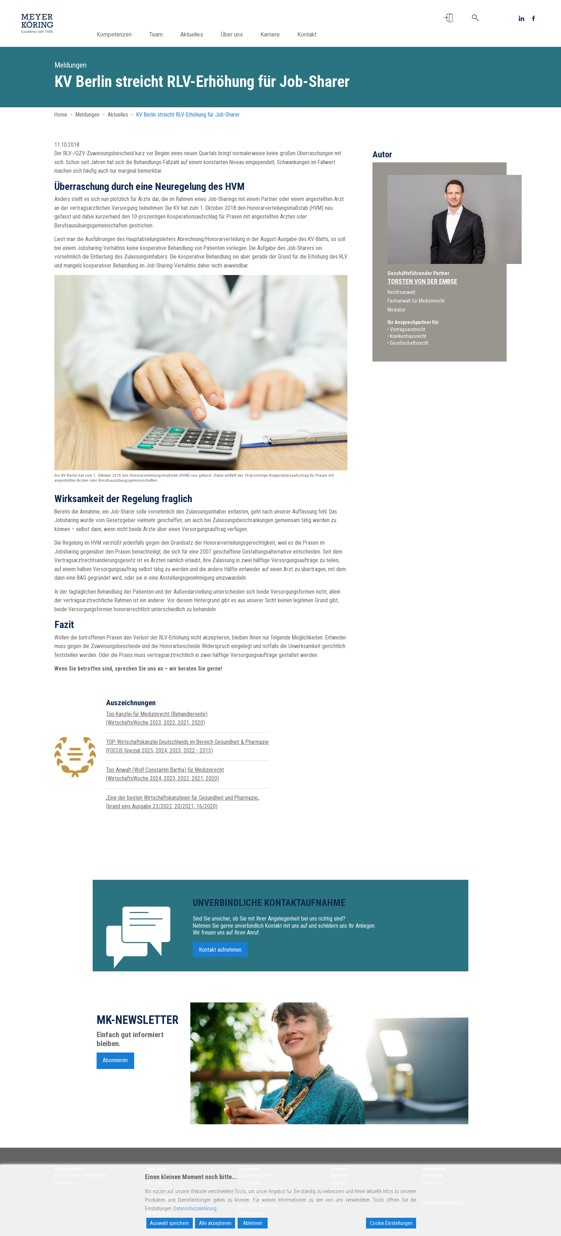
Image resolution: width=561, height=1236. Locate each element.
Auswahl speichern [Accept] (169, 1223)
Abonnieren (115, 1063)
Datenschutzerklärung (195, 1208)
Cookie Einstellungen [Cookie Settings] (391, 1223)
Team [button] (169, 34)
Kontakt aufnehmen (220, 953)
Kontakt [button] (320, 34)
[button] (448, 18)
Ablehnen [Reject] (252, 1223)
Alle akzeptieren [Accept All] (215, 1223)
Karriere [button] (283, 34)
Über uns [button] (245, 34)
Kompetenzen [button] (127, 34)
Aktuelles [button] (205, 34)
